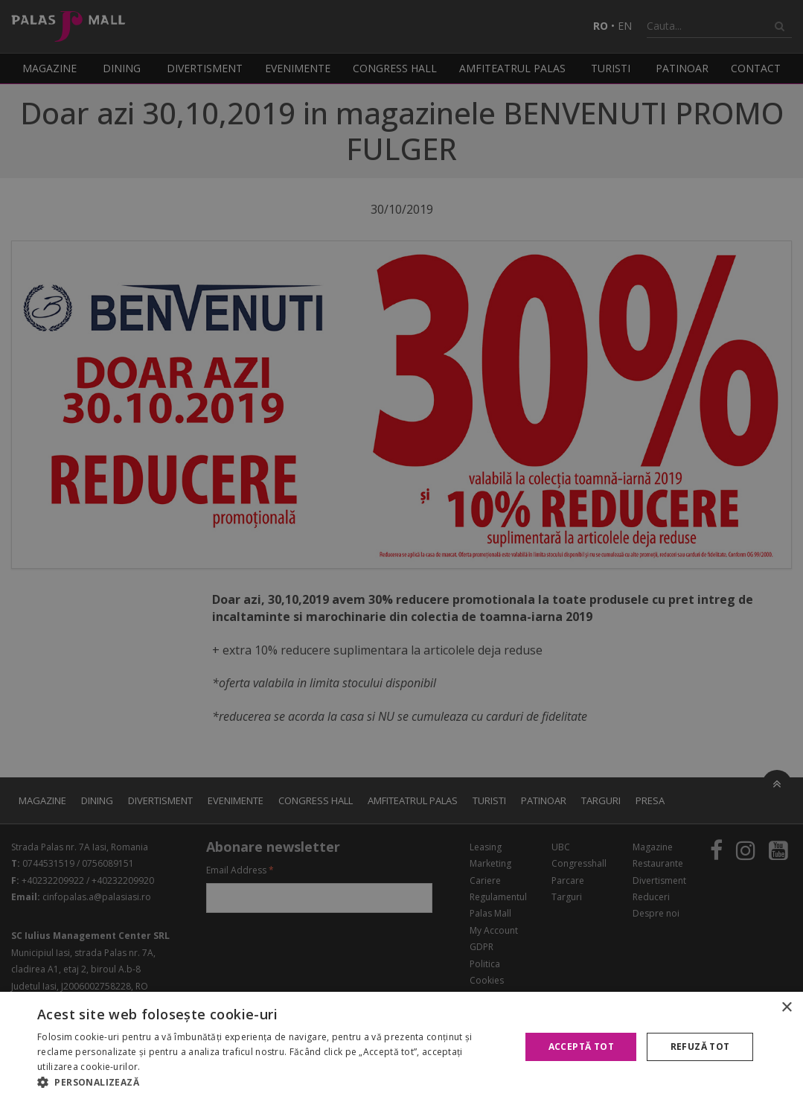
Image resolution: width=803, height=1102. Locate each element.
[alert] (401, 551)
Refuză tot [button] (700, 1046)
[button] (271, 1082)
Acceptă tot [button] (581, 1046)
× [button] (786, 1007)
